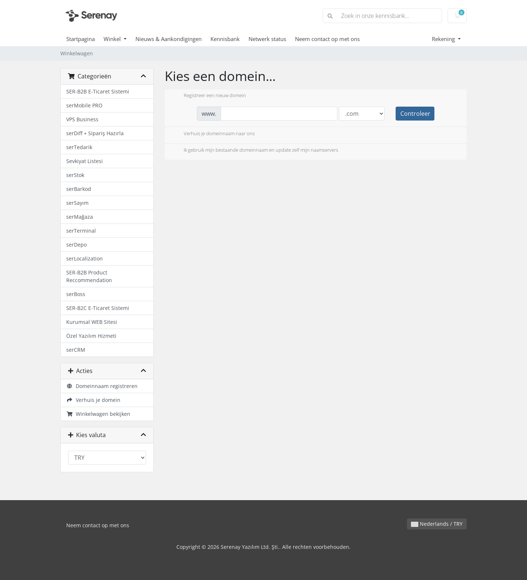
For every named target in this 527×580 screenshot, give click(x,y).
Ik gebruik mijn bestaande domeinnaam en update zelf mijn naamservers (255, 151)
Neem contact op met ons (327, 39)
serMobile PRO (84, 105)
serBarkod (78, 188)
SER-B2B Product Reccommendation (89, 276)
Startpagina (80, 39)
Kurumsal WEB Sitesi (91, 321)
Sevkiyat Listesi (84, 161)
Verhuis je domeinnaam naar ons (213, 134)
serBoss (75, 294)
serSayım (77, 202)
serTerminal (81, 230)
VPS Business (82, 119)
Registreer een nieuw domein (209, 96)
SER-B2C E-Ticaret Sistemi (97, 307)
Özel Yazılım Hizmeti (91, 335)
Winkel (113, 39)
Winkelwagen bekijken (98, 413)
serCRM (75, 349)
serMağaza (79, 216)
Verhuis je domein (93, 399)
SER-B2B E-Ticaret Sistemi (97, 91)
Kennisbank (225, 39)
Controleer (415, 114)
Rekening (444, 39)
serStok (75, 174)
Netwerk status (267, 39)
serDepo (76, 244)
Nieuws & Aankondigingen (168, 39)
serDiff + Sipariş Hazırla (95, 133)
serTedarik (79, 147)
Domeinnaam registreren (102, 386)
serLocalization (84, 258)
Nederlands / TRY (437, 523)
